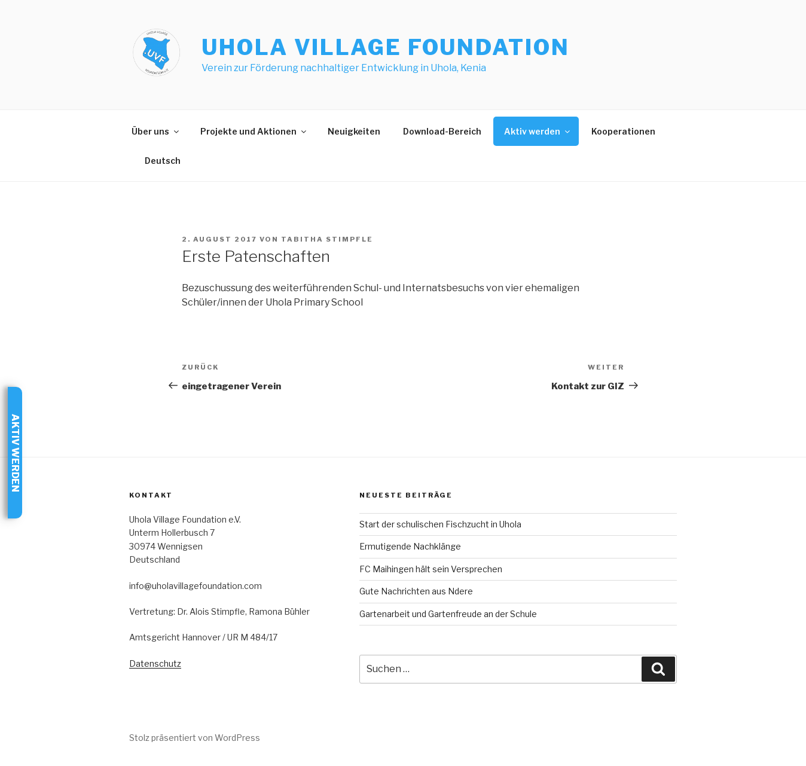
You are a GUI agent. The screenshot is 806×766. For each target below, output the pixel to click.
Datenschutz (155, 663)
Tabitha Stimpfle (327, 239)
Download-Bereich (442, 131)
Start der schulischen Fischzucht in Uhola (440, 524)
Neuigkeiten (354, 131)
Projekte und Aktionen (254, 131)
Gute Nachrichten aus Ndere (416, 591)
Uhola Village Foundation (385, 47)
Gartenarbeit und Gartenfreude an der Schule (448, 614)
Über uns (156, 131)
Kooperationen (623, 131)
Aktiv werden (538, 131)
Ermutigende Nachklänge (410, 546)
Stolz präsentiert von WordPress (194, 738)
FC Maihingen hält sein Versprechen (430, 569)
